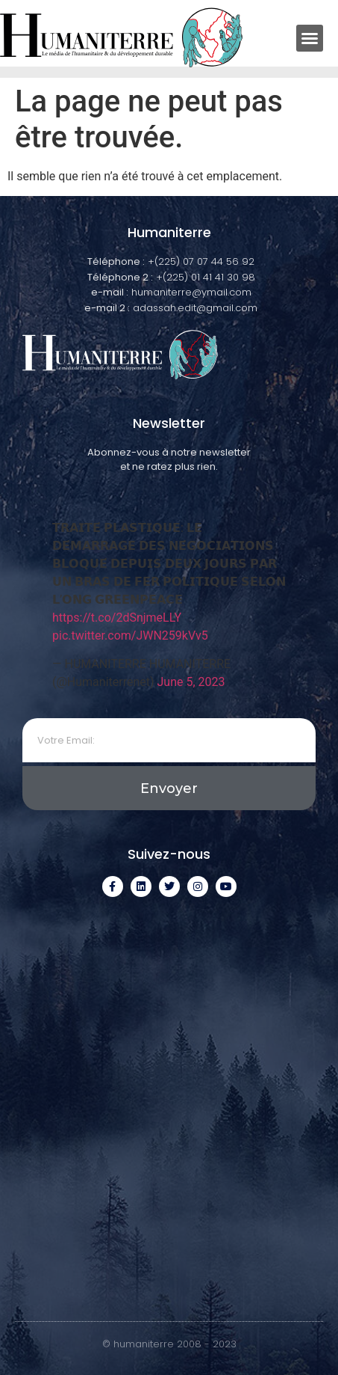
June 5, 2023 (191, 682)
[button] (309, 38)
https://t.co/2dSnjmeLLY (116, 617)
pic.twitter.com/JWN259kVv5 (130, 635)
